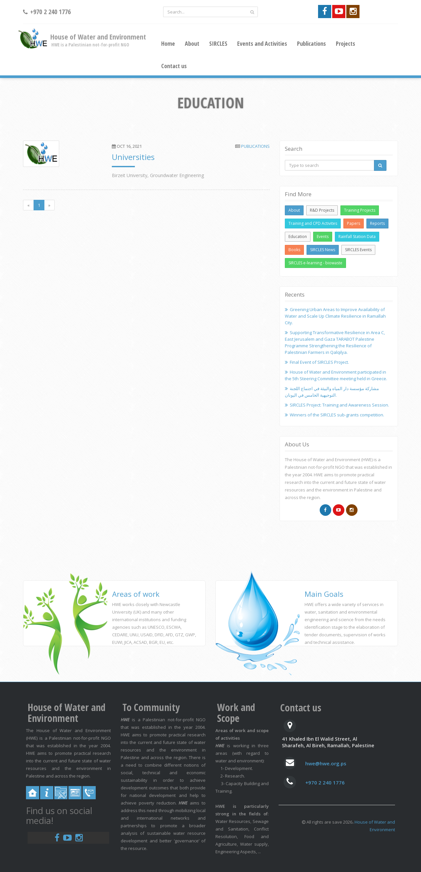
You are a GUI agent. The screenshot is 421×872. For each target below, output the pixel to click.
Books (294, 249)
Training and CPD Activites (312, 223)
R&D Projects (322, 210)
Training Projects (359, 210)
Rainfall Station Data (357, 236)
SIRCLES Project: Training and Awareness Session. (339, 405)
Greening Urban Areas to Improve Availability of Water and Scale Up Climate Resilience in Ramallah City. (335, 316)
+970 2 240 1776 (325, 782)
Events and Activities (262, 43)
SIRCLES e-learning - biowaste (315, 263)
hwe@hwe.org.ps (325, 763)
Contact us (174, 66)
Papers (353, 223)
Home (168, 43)
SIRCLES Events (358, 249)
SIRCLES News (322, 249)
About (192, 43)
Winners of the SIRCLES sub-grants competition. (337, 415)
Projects (345, 43)
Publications (311, 43)
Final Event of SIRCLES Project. (319, 362)
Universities (133, 156)
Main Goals (324, 594)
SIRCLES (218, 43)
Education (297, 236)
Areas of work (136, 594)
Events (323, 236)
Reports (377, 223)
